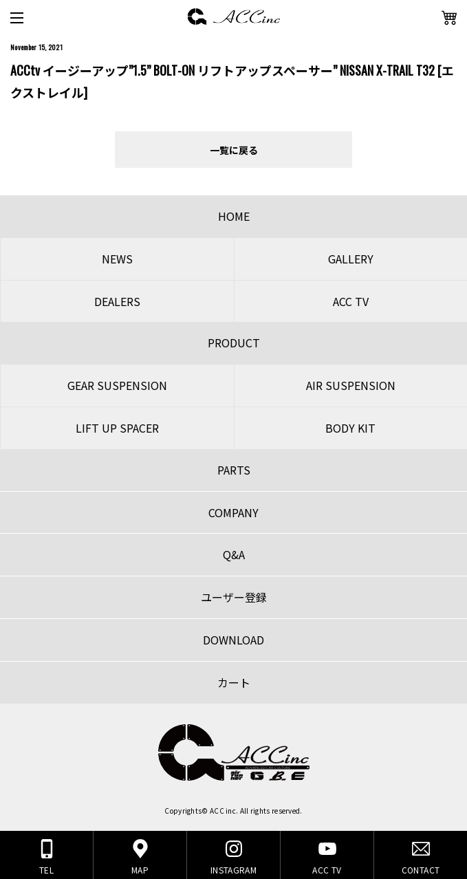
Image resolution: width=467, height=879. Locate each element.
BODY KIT (350, 428)
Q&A (234, 554)
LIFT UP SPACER (117, 428)
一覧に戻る (234, 149)
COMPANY (233, 512)
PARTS (233, 470)
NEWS (117, 258)
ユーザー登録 (234, 597)
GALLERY (350, 258)
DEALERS (117, 301)
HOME (234, 216)
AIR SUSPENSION (350, 385)
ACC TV (351, 301)
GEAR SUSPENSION (117, 385)
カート (233, 682)
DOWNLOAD (233, 639)
